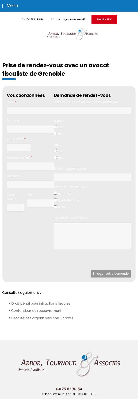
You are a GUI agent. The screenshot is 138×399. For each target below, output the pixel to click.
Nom (11, 101)
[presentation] (87, 261)
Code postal (11, 196)
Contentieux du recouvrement (36, 310)
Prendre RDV (104, 19)
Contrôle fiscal (66, 200)
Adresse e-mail (19, 157)
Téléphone (16, 138)
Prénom (13, 120)
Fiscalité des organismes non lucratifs (42, 317)
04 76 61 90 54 (36, 19)
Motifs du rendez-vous (70, 186)
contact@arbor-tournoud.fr (71, 19)
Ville (29, 194)
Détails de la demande (71, 217)
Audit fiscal (64, 193)
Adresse (13, 175)
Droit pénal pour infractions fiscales (40, 302)
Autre (60, 206)
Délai (57, 144)
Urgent (59, 120)
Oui (58, 126)
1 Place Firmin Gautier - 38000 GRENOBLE (69, 394)
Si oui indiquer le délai (70, 168)
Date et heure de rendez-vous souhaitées (86, 101)
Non (59, 133)
